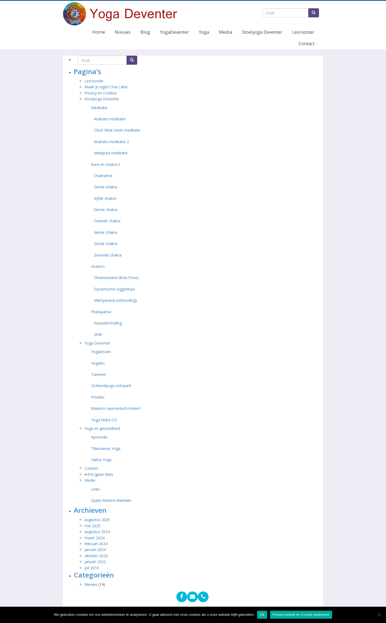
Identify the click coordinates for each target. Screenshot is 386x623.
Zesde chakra (105, 243)
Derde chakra (105, 186)
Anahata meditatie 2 (111, 141)
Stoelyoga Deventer (262, 32)
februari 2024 (95, 543)
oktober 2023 (96, 555)
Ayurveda (99, 436)
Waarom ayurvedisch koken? (116, 408)
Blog (145, 32)
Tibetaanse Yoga (105, 448)
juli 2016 (91, 567)
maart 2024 (94, 537)
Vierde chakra (105, 232)
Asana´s (98, 266)
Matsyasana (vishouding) (115, 300)
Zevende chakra (107, 255)
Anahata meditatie (110, 118)
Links (95, 489)
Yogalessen (101, 351)
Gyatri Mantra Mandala (111, 500)
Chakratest (103, 175)
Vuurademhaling (108, 323)
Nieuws (123, 32)
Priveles (98, 397)
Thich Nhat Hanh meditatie (117, 130)
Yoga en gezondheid (102, 428)
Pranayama (101, 311)
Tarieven (98, 374)
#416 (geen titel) (98, 474)
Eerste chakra (105, 209)
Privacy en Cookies (100, 92)
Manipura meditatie (111, 152)
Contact (306, 43)
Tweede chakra (107, 220)
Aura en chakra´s (105, 164)
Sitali (98, 334)
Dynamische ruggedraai (114, 289)
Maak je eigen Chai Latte (106, 86)
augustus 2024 (97, 531)
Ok (262, 615)
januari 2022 (95, 561)
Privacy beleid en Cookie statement (301, 615)
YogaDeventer (174, 32)
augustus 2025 (97, 519)
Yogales (98, 363)
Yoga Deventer (97, 343)
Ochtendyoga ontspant (111, 385)
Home (98, 32)
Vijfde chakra (105, 198)
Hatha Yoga (101, 459)
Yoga (204, 32)
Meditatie (99, 107)
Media (225, 32)
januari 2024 (95, 549)
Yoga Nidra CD (104, 419)
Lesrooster (303, 32)
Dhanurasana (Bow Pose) (116, 277)
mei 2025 (92, 525)
